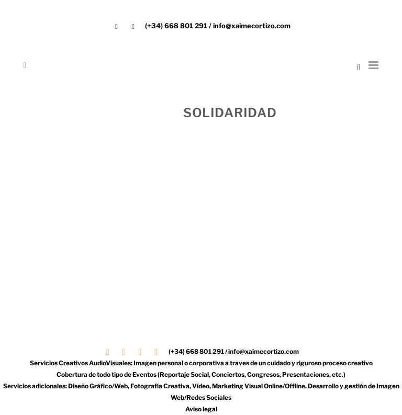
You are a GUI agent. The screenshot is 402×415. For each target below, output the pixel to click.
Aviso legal (201, 409)
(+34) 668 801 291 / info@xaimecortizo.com (218, 25)
